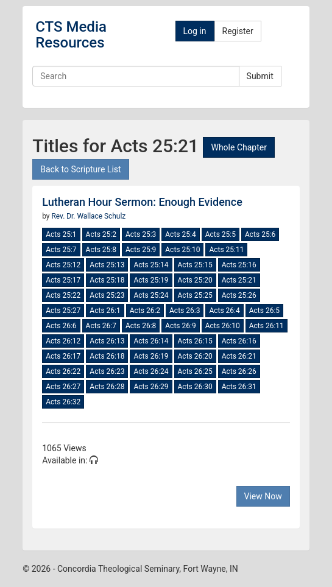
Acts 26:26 (239, 371)
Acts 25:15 (195, 265)
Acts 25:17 (63, 280)
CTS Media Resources (71, 34)
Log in (195, 31)
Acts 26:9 (180, 326)
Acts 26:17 (63, 356)
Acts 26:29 (150, 386)
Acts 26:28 (107, 386)
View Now (263, 496)
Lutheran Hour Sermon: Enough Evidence (142, 201)
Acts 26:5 (264, 310)
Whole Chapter (238, 147)
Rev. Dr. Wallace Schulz (88, 216)
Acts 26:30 (195, 386)
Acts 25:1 (61, 234)
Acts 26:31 (239, 386)
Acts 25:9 (140, 249)
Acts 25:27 (63, 310)
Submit (260, 76)
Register (237, 31)
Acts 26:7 (101, 326)
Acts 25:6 (260, 234)
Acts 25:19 (150, 280)
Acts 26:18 (107, 356)
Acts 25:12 (63, 265)
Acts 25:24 (150, 295)
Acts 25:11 (226, 249)
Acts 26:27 (63, 386)
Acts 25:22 (63, 295)
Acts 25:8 (101, 249)
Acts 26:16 (239, 341)
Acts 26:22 (63, 371)
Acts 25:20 (195, 280)
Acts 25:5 (220, 234)
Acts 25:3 (140, 234)
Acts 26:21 (239, 356)
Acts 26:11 (266, 326)
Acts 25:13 (107, 265)
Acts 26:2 (145, 310)
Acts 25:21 (239, 280)
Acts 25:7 (61, 249)
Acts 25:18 (107, 280)
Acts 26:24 (150, 371)
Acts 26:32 (63, 402)
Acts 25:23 (107, 295)
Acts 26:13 (107, 341)
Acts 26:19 (150, 356)
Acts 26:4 (224, 310)
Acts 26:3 (184, 310)
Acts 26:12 (63, 341)
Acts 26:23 (107, 371)
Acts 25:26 (239, 295)
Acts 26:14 (150, 341)
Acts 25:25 (195, 295)
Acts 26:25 (195, 371)
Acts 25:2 (101, 234)
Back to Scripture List (80, 169)
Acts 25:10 (182, 249)
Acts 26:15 (195, 341)
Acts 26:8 (140, 326)
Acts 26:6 (61, 326)
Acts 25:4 (180, 234)
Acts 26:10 (222, 326)
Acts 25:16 (239, 265)
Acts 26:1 (105, 310)
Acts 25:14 (150, 265)
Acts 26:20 (195, 356)
